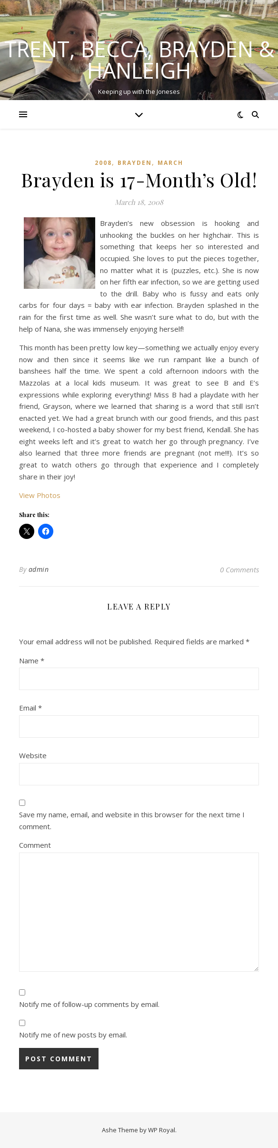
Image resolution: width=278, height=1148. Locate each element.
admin (39, 569)
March (170, 163)
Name (31, 660)
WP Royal (161, 1130)
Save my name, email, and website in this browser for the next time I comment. (132, 820)
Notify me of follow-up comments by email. (89, 1004)
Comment (35, 845)
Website (33, 755)
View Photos (39, 495)
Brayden (135, 163)
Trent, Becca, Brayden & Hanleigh (139, 59)
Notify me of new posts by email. (73, 1034)
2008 (103, 163)
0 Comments (239, 569)
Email (30, 707)
